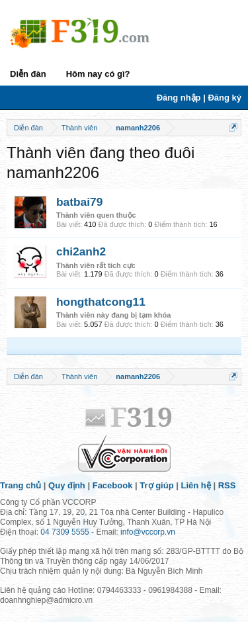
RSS (227, 485)
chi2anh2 (81, 251)
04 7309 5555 (64, 532)
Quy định (66, 485)
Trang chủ (20, 485)
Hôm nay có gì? (98, 74)
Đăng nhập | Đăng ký (199, 98)
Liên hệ (196, 485)
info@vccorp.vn (147, 532)
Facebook (113, 485)
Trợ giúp (156, 485)
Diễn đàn (28, 74)
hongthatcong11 (100, 301)
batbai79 (79, 201)
